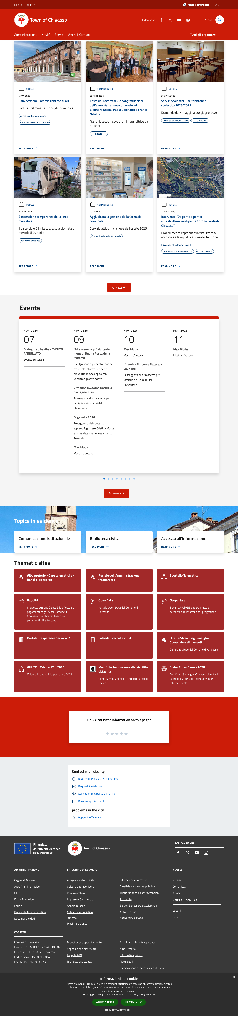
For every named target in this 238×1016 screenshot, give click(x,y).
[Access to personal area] (196, 5)
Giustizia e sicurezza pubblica (137, 886)
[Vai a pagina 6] (125, 479)
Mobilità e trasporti (78, 923)
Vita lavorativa (76, 893)
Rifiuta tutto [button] (133, 1001)
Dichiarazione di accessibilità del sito (142, 968)
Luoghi (177, 910)
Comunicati (179, 886)
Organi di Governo (25, 880)
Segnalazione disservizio (81, 949)
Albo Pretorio (128, 949)
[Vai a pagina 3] (112, 479)
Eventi (176, 917)
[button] (119, 1010)
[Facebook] (159, 19)
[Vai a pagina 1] (104, 479)
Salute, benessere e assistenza (138, 905)
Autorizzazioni (128, 912)
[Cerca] (219, 19)
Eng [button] (218, 5)
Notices (26, 89)
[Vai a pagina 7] (129, 479)
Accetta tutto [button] (105, 1002)
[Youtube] (177, 19)
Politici (18, 906)
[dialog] (119, 994)
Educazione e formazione (135, 880)
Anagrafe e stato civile (80, 880)
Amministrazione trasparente (137, 942)
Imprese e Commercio (80, 899)
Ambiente (126, 899)
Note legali (126, 961)
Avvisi (176, 893)
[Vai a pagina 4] (117, 479)
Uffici (17, 893)
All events (117, 493)
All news (119, 287)
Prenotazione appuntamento (84, 942)
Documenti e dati (24, 918)
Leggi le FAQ (74, 955)
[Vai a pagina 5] (121, 479)
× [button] (234, 977)
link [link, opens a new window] (153, 994)
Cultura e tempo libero (80, 886)
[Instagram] (186, 19)
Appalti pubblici (76, 906)
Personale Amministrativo (30, 912)
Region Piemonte (24, 4)
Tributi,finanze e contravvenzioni (140, 893)
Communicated (101, 89)
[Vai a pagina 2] (108, 479)
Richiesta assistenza (79, 961)
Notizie (177, 880)
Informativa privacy (131, 955)
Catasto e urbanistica (80, 912)
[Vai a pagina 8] (134, 479)
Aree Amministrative (27, 886)
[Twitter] (168, 19)
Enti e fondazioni (24, 899)
